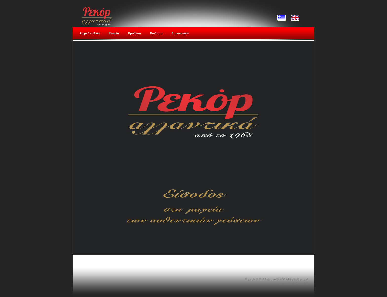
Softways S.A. (300, 283)
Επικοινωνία (180, 33)
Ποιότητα (156, 33)
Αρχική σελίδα (89, 33)
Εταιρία (114, 33)
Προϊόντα (134, 33)
